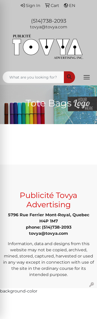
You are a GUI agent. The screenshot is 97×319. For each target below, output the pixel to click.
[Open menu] (86, 77)
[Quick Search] (33, 77)
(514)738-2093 (48, 21)
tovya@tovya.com (48, 26)
